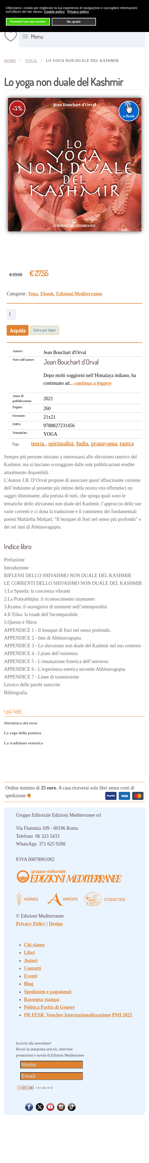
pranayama (104, 443)
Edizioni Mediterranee (79, 293)
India (82, 443)
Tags (15, 444)
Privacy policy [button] (78, 12)
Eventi (30, 976)
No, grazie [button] (74, 21)
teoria (38, 443)
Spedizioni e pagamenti (47, 991)
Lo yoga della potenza (22, 733)
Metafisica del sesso (20, 723)
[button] (33, 36)
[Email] (51, 1076)
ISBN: (17, 424)
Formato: (19, 416)
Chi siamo (34, 944)
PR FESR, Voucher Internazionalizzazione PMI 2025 (78, 1015)
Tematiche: (20, 433)
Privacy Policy (30, 923)
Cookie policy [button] (54, 12)
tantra (127, 443)
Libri (29, 952)
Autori (31, 960)
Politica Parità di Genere (49, 1007)
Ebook (47, 293)
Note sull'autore (23, 360)
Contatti (32, 968)
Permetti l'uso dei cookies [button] (28, 21)
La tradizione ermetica (23, 743)
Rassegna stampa (41, 999)
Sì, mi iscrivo (37, 1087)
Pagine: (18, 407)
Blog (28, 983)
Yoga (33, 293)
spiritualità (60, 443)
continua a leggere (92, 383)
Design (56, 923)
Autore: (18, 351)
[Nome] (51, 1065)
